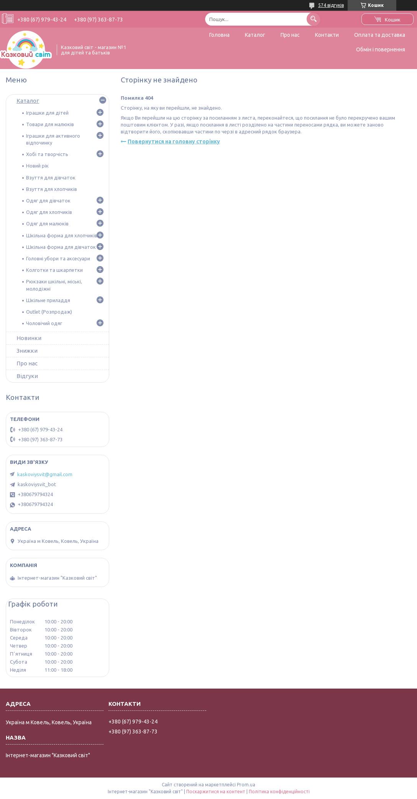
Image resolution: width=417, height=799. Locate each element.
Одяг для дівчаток (48, 200)
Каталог (255, 35)
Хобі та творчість (47, 154)
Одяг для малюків (47, 223)
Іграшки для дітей (47, 112)
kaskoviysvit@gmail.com (44, 474)
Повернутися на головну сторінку (174, 141)
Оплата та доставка (379, 35)
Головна (219, 35)
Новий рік (37, 165)
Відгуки (27, 376)
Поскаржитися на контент (215, 791)
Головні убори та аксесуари (58, 258)
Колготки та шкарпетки (54, 270)
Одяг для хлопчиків (49, 212)
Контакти (327, 35)
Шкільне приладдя (48, 300)
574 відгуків (331, 5)
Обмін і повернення (380, 49)
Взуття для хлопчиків (51, 189)
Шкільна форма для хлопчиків (61, 235)
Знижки (27, 350)
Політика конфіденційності (279, 791)
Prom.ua (246, 784)
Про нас (290, 35)
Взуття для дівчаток (51, 177)
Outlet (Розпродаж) (49, 311)
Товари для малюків (50, 124)
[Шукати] (313, 19)
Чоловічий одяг (44, 323)
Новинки (28, 338)
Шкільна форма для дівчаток (61, 247)
